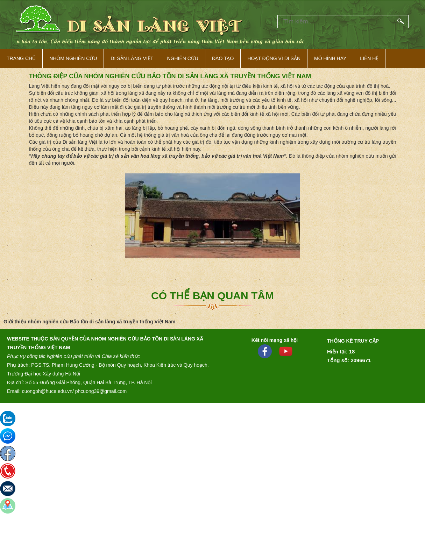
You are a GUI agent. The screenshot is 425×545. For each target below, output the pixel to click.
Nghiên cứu (182, 58)
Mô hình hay (330, 58)
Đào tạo (223, 58)
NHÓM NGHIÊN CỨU (73, 58)
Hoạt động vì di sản (273, 58)
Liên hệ (369, 58)
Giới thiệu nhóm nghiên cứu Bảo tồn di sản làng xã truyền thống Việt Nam (89, 321)
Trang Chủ (21, 58)
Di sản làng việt (132, 58)
